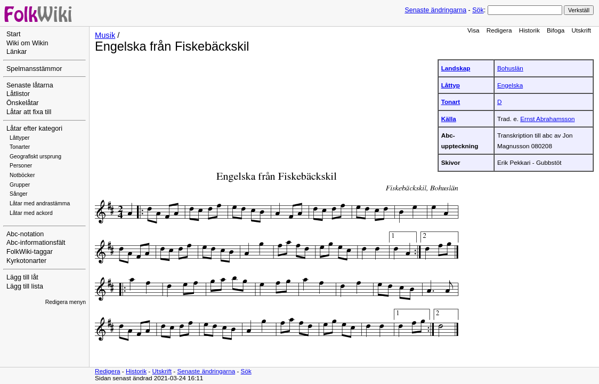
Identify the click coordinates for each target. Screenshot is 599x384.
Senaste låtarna (29, 85)
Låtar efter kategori (34, 128)
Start (13, 34)
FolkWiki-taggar (29, 251)
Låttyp (450, 85)
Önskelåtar (22, 103)
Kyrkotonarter (26, 261)
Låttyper (20, 138)
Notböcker (22, 175)
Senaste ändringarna (435, 10)
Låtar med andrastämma (40, 203)
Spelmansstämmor (34, 69)
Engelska (510, 85)
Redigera (499, 30)
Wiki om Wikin (27, 43)
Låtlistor (18, 94)
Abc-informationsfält (36, 242)
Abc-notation (25, 234)
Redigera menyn (65, 302)
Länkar (16, 51)
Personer (21, 166)
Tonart (450, 101)
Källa (448, 118)
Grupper (20, 185)
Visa (473, 30)
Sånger (19, 194)
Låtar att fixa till (28, 112)
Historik (529, 30)
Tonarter (20, 147)
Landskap (456, 68)
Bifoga (555, 30)
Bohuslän (510, 68)
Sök (477, 10)
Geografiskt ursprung (35, 156)
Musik (105, 35)
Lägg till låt (22, 277)
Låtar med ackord (31, 213)
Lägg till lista (24, 286)
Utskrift (581, 30)
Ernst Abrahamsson (547, 118)
